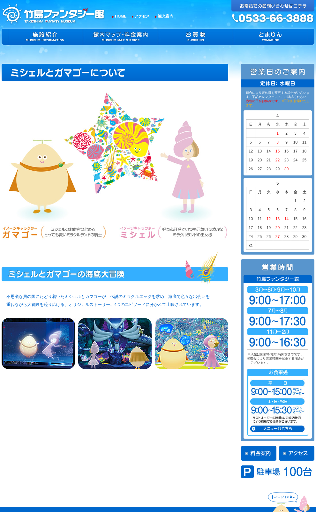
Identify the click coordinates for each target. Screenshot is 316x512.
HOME (120, 16)
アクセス (142, 16)
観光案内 (165, 16)
